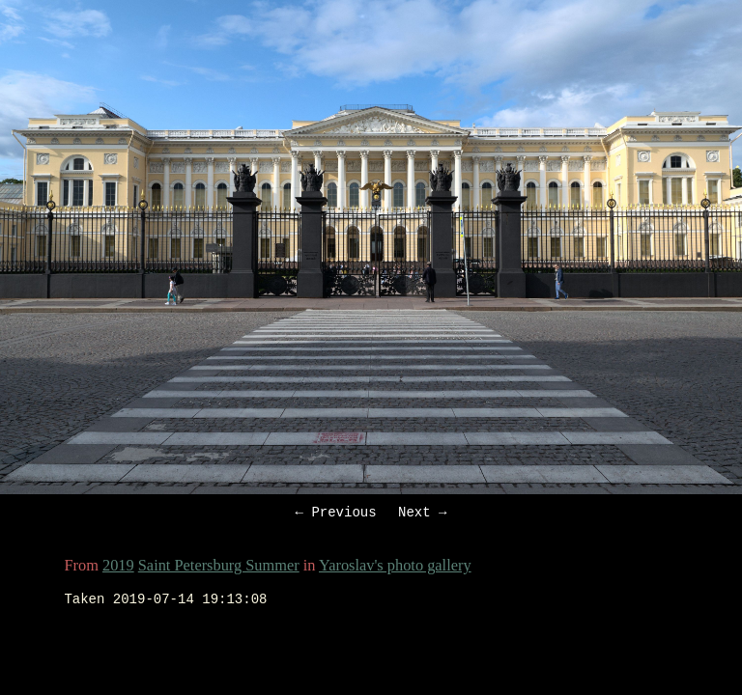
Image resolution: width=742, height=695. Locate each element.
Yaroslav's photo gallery (395, 568)
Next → (422, 514)
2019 (118, 568)
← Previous (336, 514)
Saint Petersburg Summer (219, 568)
